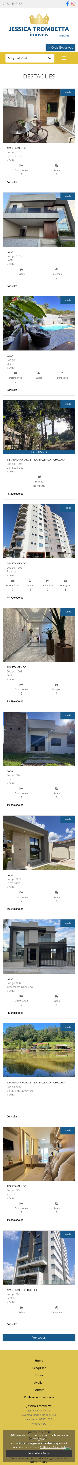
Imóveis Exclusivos (60, 48)
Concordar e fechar (39, 1453)
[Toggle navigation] (64, 58)
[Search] (29, 58)
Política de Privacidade (53, 1447)
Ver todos (39, 1338)
